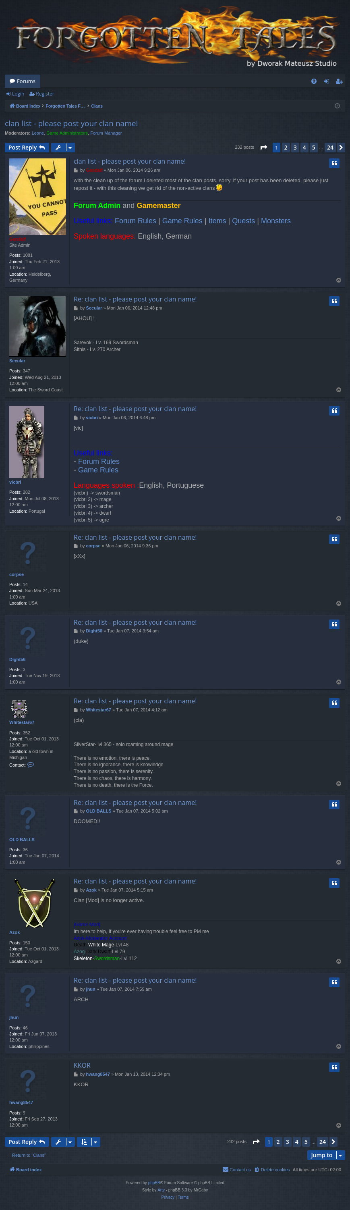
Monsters (276, 221)
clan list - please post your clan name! (71, 123)
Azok (14, 932)
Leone (38, 133)
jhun (14, 1017)
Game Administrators (67, 133)
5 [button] (313, 147)
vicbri (15, 482)
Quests (243, 221)
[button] (263, 147)
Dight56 (17, 659)
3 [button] (295, 147)
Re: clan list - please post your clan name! (135, 299)
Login (18, 93)
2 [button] (286, 147)
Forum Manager (106, 133)
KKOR (82, 1065)
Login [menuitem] (328, 82)
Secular (17, 360)
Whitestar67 (21, 722)
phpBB (154, 1183)
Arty (161, 1190)
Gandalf (17, 239)
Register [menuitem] (340, 82)
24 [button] (330, 147)
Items (217, 221)
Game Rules (182, 221)
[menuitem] (314, 81)
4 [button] (304, 147)
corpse (16, 574)
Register (45, 93)
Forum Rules (135, 221)
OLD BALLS (22, 839)
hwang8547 (21, 1102)
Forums (26, 81)
